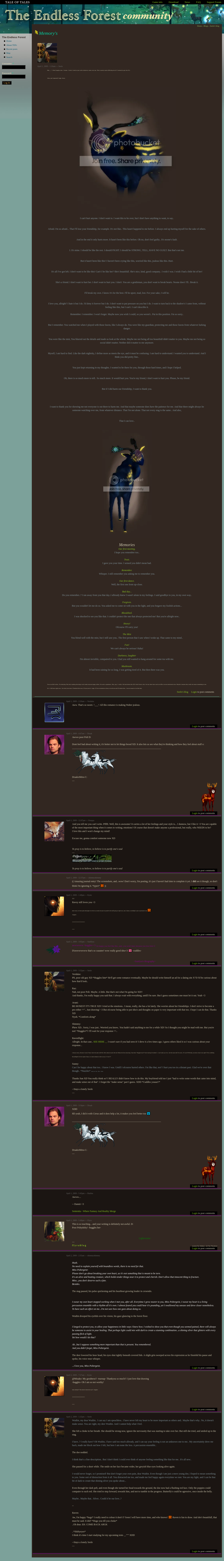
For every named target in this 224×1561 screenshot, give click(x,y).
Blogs (206, 26)
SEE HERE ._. (100, 1041)
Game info (157, 2)
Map (8, 53)
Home (9, 41)
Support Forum (214, 2)
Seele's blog (214, 26)
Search (9, 57)
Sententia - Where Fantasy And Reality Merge (94, 1211)
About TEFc (11, 45)
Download (174, 2)
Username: (8, 63)
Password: (7, 73)
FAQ (198, 2)
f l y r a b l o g (79, 1245)
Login (194, 692)
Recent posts (11, 49)
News (187, 2)
